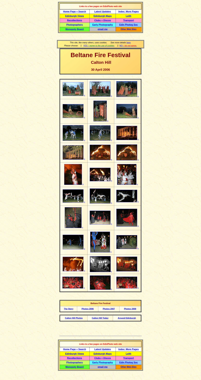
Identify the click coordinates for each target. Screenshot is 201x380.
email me (103, 29)
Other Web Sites (128, 29)
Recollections (74, 20)
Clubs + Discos (102, 20)
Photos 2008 (130, 309)
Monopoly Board (75, 29)
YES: (98, 46)
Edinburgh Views (74, 16)
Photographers (74, 24)
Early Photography (102, 24)
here (129, 42)
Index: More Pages (128, 11)
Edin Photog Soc (128, 24)
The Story (68, 309)
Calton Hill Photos (74, 318)
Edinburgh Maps (103, 16)
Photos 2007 (109, 309)
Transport (128, 20)
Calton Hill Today (100, 318)
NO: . (128, 46)
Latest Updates (102, 11)
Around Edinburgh (127, 318)
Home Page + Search (74, 11)
